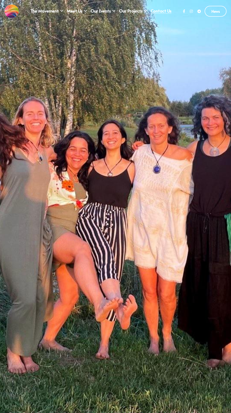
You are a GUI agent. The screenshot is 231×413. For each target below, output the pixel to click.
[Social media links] (184, 11)
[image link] (12, 11)
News (215, 11)
